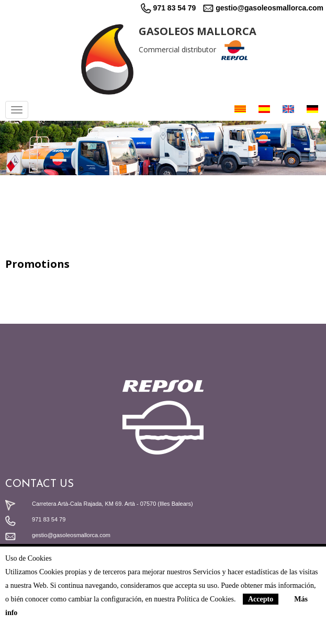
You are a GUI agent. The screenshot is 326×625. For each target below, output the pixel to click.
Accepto (260, 599)
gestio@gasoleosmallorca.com (263, 8)
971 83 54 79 (168, 8)
